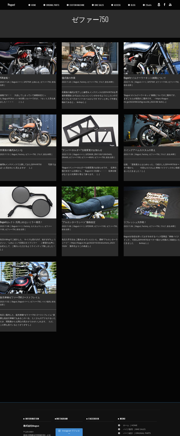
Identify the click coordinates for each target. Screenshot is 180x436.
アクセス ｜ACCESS (129, 380)
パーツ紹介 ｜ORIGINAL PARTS (134, 372)
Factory (83, 82)
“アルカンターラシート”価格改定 (78, 222)
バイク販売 (46, 301)
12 (82, 339)
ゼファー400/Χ (87, 157)
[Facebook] (164, 4)
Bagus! (76, 82)
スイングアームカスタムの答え (139, 150)
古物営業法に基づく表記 (34, 406)
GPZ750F (27, 82)
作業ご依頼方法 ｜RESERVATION (135, 384)
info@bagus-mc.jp (35, 395)
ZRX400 (65, 157)
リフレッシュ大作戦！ (135, 222)
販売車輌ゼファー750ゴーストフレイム (20, 297)
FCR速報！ (5, 77)
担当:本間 (109, 82)
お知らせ (35, 82)
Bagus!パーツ (17, 82)
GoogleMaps (32, 391)
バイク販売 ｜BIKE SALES (131, 368)
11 (76, 339)
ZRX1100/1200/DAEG (103, 154)
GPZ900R (89, 154)
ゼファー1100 (161, 82)
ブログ (101, 82)
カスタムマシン (37, 226)
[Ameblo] (159, 4)
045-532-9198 (34, 383)
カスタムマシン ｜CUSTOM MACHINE (137, 376)
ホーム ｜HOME (127, 364)
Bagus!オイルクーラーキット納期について (145, 77)
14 (96, 339)
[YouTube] (170, 4)
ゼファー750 (45, 82)
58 (116, 339)
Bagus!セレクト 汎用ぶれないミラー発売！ (21, 222)
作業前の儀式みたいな (11, 150)
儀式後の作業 (68, 77)
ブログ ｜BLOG (127, 388)
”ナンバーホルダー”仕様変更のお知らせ (82, 150)
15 (103, 339)
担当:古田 (127, 85)
